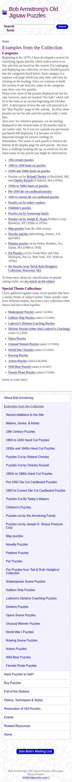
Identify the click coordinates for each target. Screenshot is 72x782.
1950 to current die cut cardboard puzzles (33, 197)
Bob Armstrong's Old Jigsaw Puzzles (33, 12)
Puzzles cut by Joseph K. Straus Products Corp (34, 526)
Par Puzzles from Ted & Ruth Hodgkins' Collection (33, 571)
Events (8, 717)
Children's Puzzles (18, 507)
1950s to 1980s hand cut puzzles (28, 186)
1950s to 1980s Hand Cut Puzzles (29, 473)
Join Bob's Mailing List (35, 751)
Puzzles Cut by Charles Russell (27, 465)
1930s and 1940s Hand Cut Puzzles (30, 448)
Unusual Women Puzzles (23, 344)
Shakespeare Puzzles (21, 312)
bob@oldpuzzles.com (36, 777)
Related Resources (17, 726)
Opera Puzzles (17, 338)
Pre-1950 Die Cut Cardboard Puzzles (31, 482)
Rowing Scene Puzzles (21, 640)
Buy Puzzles (12, 682)
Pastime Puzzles (17, 552)
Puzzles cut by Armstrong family (28, 213)
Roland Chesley (36, 176)
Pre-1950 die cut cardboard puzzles (30, 191)
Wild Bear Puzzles (19, 366)
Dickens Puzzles (17, 606)
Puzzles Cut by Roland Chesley (27, 456)
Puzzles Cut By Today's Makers (27, 499)
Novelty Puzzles (17, 544)
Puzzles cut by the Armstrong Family (31, 515)
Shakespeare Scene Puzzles (25, 581)
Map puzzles (16, 228)
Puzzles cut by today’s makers (26, 202)
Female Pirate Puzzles (21, 372)
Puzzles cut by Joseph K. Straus (27, 219)
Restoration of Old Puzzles (22, 708)
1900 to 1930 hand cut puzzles (27, 165)
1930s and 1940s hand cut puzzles (29, 171)
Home (5, 41)
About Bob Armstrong (18, 397)
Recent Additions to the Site (25, 414)
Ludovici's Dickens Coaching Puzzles (31, 323)
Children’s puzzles (19, 208)
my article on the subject (40, 281)
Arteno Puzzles (17, 361)
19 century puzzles (21, 160)
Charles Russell (23, 180)
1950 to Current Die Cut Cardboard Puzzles (35, 490)
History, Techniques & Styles (23, 700)
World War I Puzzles (21, 349)
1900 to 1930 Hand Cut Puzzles (27, 440)
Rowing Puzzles (18, 355)
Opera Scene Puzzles (21, 615)
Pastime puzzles (18, 243)
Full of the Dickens (16, 691)
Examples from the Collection (24, 406)
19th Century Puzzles (20, 431)
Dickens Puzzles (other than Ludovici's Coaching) (39, 328)
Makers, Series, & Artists (22, 423)
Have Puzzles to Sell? (19, 674)
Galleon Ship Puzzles (21, 317)
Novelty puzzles (18, 234)
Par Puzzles (15, 253)
